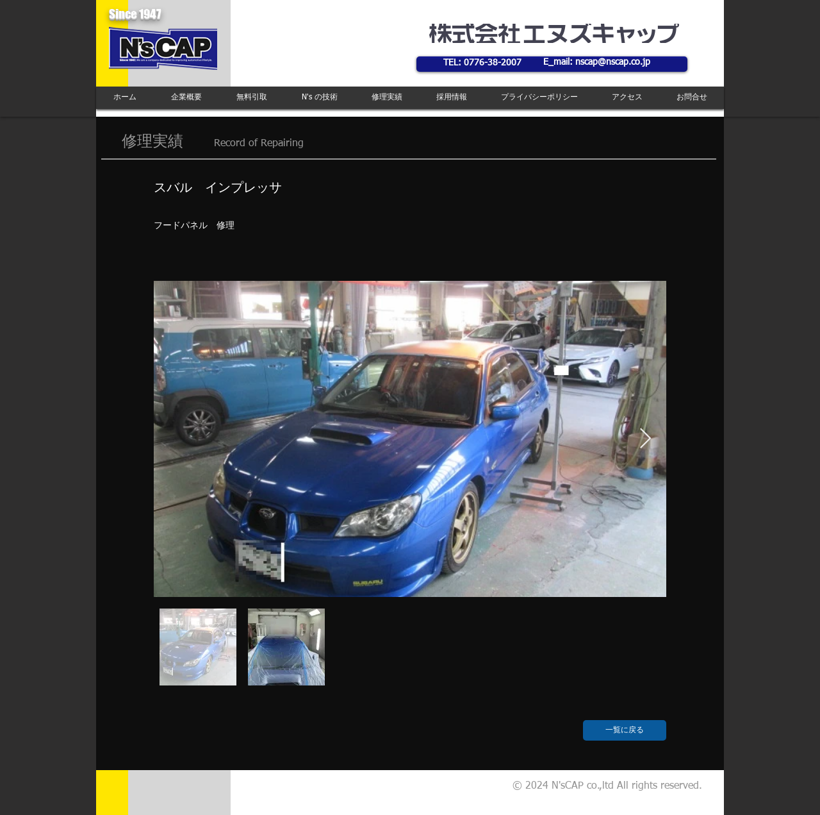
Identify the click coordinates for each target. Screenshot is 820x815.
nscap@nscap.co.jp (612, 62)
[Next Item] (645, 439)
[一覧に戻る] (624, 730)
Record (229, 144)
